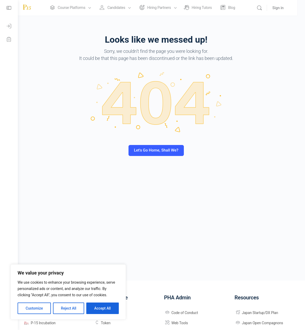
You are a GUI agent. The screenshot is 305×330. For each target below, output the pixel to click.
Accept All (102, 308)
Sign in (285, 8)
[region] (68, 292)
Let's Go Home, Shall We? (161, 150)
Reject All (68, 308)
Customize (34, 308)
